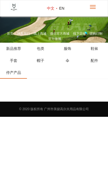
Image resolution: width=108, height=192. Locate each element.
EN (61, 8)
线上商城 (40, 33)
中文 (50, 8)
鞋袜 (94, 48)
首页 (10, 33)
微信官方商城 (59, 33)
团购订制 (96, 33)
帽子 (40, 60)
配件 (94, 60)
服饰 (67, 48)
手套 (13, 60)
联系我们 (23, 33)
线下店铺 (79, 33)
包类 (40, 48)
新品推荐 (13, 48)
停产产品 (13, 72)
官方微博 (54, 39)
